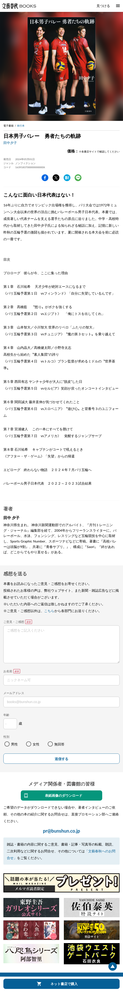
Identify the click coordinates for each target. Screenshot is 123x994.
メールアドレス (13, 693)
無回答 (59, 744)
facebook (45, 177)
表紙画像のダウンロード (63, 795)
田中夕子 (10, 143)
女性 (36, 744)
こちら (49, 611)
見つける (103, 6)
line (78, 177)
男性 (14, 744)
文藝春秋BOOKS (19, 6)
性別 (6, 736)
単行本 (21, 125)
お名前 (7, 671)
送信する (61, 759)
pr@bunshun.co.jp (61, 831)
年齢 (6, 715)
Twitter (56, 177)
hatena (67, 177)
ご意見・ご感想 (13, 622)
